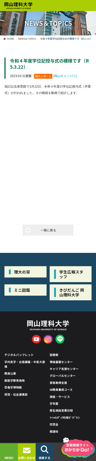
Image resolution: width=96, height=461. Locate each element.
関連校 (54, 431)
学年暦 (54, 403)
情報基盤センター (61, 362)
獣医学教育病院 (14, 380)
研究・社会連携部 (16, 394)
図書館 (54, 355)
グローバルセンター (63, 375)
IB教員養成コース (61, 389)
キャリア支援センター (64, 369)
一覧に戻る (48, 230)
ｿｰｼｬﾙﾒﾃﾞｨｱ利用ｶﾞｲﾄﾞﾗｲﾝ (65, 417)
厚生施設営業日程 (61, 410)
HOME (10, 38)
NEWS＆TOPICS (27, 38)
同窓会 (54, 424)
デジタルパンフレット (19, 355)
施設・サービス (60, 397)
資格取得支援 (58, 383)
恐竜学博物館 (13, 387)
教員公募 (10, 373)
